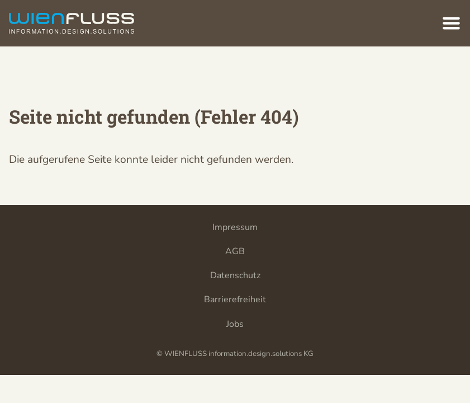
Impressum (235, 227)
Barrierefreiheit (235, 299)
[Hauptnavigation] (451, 23)
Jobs (235, 324)
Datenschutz (235, 275)
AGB (235, 251)
